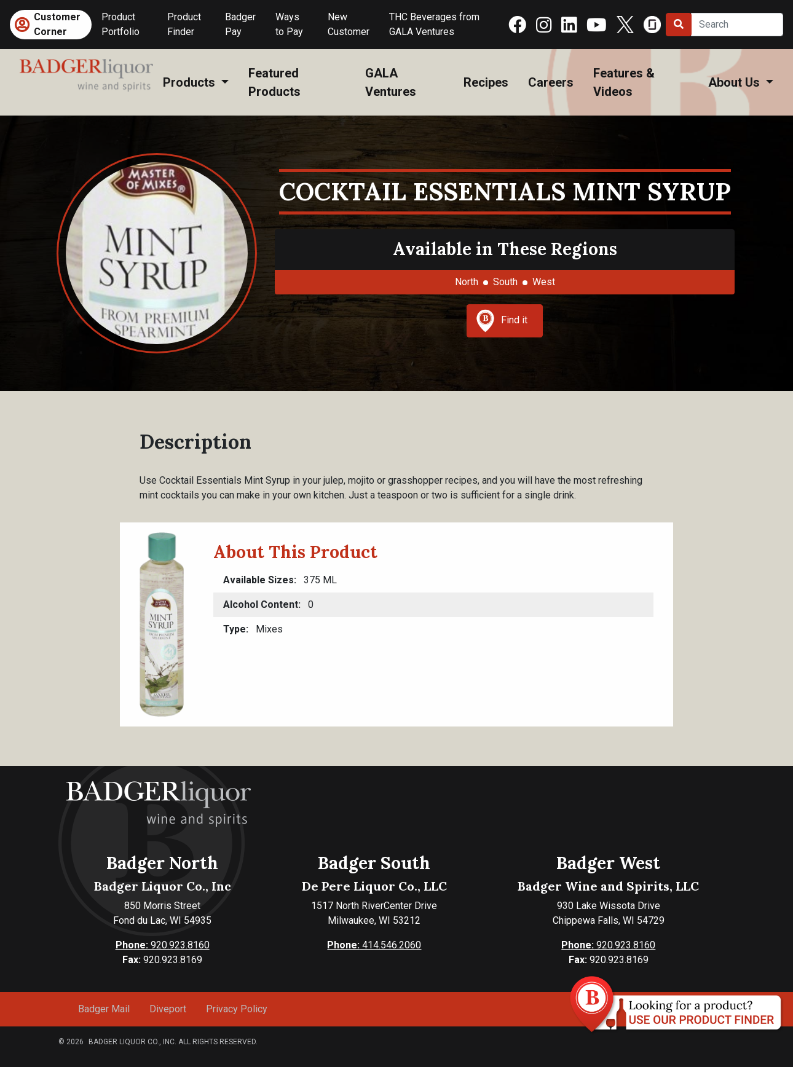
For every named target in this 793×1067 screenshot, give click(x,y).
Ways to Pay (289, 24)
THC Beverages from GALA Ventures (434, 24)
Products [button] (190, 82)
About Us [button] (735, 82)
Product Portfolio (120, 24)
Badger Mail (104, 1009)
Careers (551, 82)
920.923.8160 (163, 945)
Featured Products (274, 82)
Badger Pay (240, 24)
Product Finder (184, 24)
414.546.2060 (374, 945)
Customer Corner (57, 24)
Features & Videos (624, 82)
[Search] (737, 24)
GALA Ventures (390, 82)
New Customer (348, 24)
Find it (501, 321)
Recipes (486, 82)
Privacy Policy (236, 1009)
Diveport (167, 1009)
